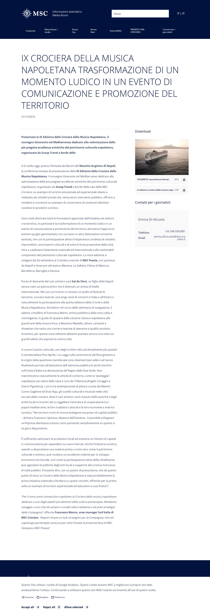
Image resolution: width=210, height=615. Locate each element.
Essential (29, 597)
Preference (59, 597)
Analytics (44, 597)
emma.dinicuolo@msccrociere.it (169, 238)
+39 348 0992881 (175, 231)
